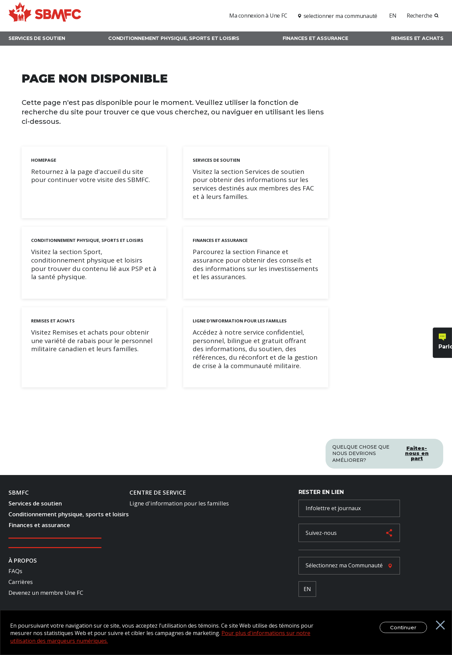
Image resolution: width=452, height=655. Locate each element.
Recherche (419, 16)
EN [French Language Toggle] (307, 589)
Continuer (399, 627)
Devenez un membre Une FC (45, 593)
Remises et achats (417, 38)
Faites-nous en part (417, 451)
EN (393, 15)
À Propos (22, 561)
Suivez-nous (321, 534)
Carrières (20, 583)
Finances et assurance (315, 38)
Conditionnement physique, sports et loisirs (173, 38)
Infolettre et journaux (333, 509)
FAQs (15, 572)
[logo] (44, 14)
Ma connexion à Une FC (258, 15)
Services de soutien (36, 38)
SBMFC (18, 493)
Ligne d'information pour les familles (179, 504)
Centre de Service (157, 493)
